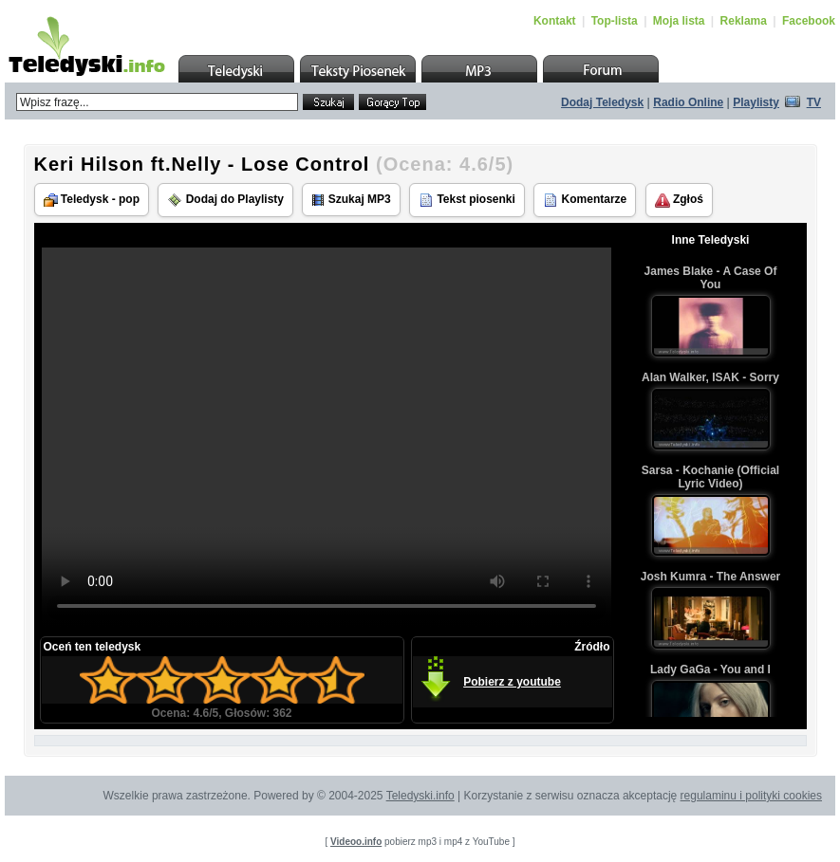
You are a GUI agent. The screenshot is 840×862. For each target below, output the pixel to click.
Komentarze (584, 200)
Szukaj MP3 (350, 200)
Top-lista (614, 21)
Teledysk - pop (92, 200)
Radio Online (688, 102)
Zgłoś (679, 200)
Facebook (808, 21)
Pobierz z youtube (512, 681)
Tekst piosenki (467, 200)
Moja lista (679, 21)
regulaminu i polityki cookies (751, 795)
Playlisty (756, 102)
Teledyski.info (420, 795)
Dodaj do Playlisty (225, 200)
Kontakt (554, 21)
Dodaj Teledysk (602, 102)
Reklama (743, 21)
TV (814, 102)
